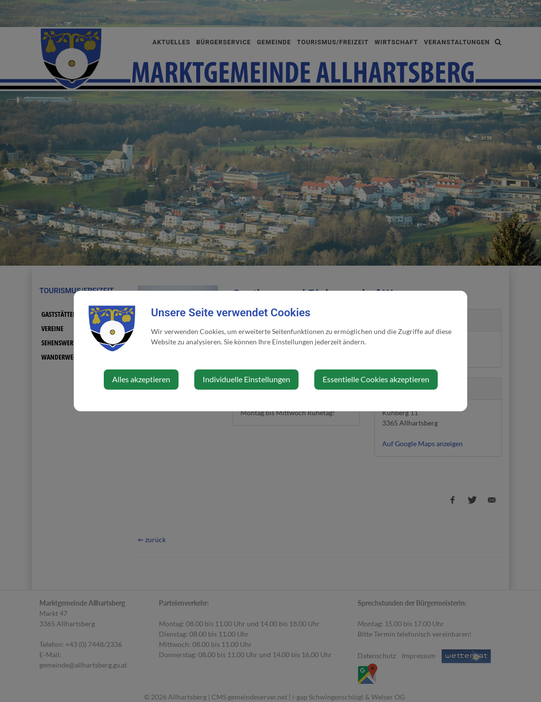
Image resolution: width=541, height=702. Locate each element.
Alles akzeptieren (141, 379)
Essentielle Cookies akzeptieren (376, 379)
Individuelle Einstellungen (246, 379)
